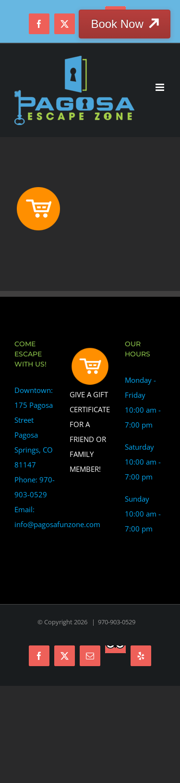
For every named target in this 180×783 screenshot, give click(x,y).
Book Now (117, 23)
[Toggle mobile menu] (161, 87)
